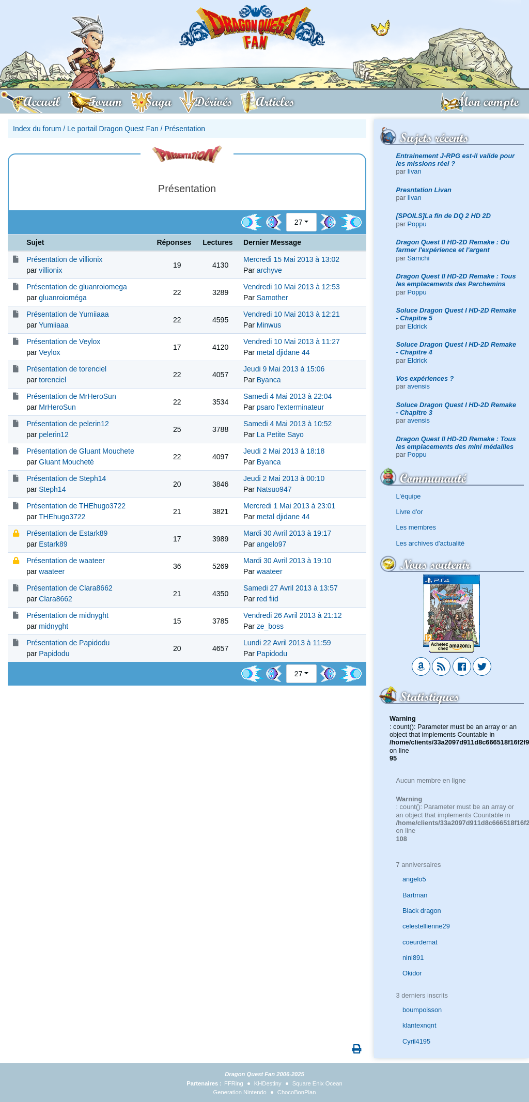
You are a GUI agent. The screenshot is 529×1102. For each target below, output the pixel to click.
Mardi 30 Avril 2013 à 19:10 (287, 560)
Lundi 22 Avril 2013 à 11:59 (287, 643)
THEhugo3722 (62, 517)
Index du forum (37, 129)
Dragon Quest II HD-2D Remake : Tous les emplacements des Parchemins (456, 280)
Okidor (412, 973)
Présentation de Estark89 (66, 533)
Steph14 (52, 489)
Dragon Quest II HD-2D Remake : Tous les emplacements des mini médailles (456, 443)
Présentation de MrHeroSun (71, 396)
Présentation (184, 129)
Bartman (414, 895)
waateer (52, 571)
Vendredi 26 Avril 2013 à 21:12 (292, 615)
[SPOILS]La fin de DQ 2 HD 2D (443, 216)
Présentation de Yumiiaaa (67, 314)
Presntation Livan (424, 190)
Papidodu (54, 653)
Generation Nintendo (240, 1092)
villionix (50, 270)
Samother (272, 297)
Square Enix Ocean (317, 1083)
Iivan (415, 171)
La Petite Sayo (280, 434)
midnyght (53, 626)
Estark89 (53, 544)
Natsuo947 (274, 489)
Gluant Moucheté (66, 462)
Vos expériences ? (425, 378)
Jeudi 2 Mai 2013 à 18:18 (283, 451)
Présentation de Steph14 (66, 478)
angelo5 (414, 879)
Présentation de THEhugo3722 (76, 506)
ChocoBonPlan (296, 1092)
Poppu (417, 224)
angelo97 (272, 544)
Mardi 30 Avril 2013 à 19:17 (287, 533)
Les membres (416, 527)
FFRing (233, 1083)
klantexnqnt (419, 1025)
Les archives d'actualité (430, 543)
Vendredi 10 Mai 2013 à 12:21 (291, 314)
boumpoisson (422, 1010)
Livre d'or (409, 512)
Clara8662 (55, 599)
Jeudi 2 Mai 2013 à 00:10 (283, 478)
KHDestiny (268, 1083)
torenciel (52, 380)
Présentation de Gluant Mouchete (80, 451)
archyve (269, 270)
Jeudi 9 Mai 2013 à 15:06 (283, 369)
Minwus (269, 325)
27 (298, 222)
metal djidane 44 (283, 352)
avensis (419, 386)
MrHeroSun (57, 407)
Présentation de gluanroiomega (76, 287)
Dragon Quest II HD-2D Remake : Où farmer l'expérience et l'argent (453, 246)
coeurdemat (420, 942)
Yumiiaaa (54, 325)
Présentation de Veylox (63, 341)
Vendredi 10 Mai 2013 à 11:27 (291, 341)
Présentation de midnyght (67, 615)
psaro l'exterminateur (290, 407)
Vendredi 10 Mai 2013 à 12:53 (291, 287)
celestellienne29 (426, 926)
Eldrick (417, 326)
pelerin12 (54, 434)
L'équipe (408, 496)
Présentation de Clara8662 (69, 588)
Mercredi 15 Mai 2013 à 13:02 (291, 259)
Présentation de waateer (65, 560)
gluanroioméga (63, 297)
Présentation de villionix (64, 259)
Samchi (419, 258)
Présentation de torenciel (66, 369)
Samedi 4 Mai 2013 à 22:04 (287, 396)
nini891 (413, 957)
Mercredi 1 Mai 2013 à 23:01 (289, 506)
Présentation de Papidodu (68, 643)
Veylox (49, 352)
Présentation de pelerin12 (67, 424)
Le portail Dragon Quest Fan (113, 129)
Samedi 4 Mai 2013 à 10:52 (287, 424)
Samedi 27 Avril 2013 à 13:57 (290, 588)
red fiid (267, 599)
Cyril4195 (416, 1041)
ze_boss (270, 626)
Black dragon (421, 910)
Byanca (269, 380)
